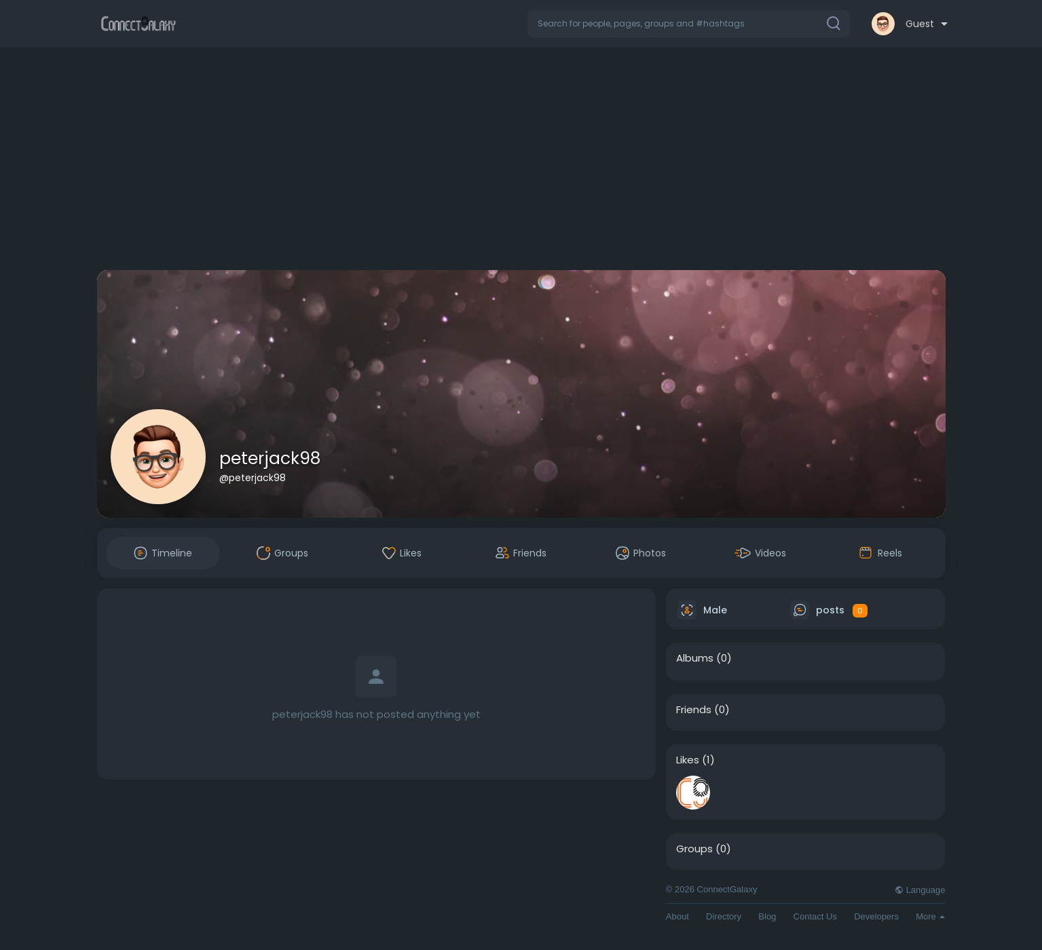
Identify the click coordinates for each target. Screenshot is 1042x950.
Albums (694, 658)
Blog (767, 916)
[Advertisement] (521, 161)
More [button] (930, 916)
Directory (723, 916)
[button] (688, 23)
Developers (876, 916)
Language (920, 890)
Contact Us (815, 916)
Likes (687, 760)
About (677, 916)
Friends (693, 709)
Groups (694, 848)
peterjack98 (269, 458)
